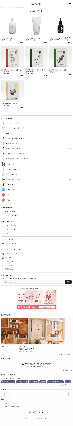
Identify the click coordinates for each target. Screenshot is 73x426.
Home (3, 7)
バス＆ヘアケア (11, 164)
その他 (8, 200)
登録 (68, 282)
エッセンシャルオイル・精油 (15, 138)
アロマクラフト (11, 190)
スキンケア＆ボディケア (13, 169)
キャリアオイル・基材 (13, 148)
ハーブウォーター (11, 143)
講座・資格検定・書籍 (13, 179)
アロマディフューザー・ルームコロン (17, 159)
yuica (7, 133)
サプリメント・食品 (12, 174)
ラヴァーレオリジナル (13, 123)
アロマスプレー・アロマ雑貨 (15, 153)
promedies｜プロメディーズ (15, 128)
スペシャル (9, 195)
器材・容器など (11, 184)
